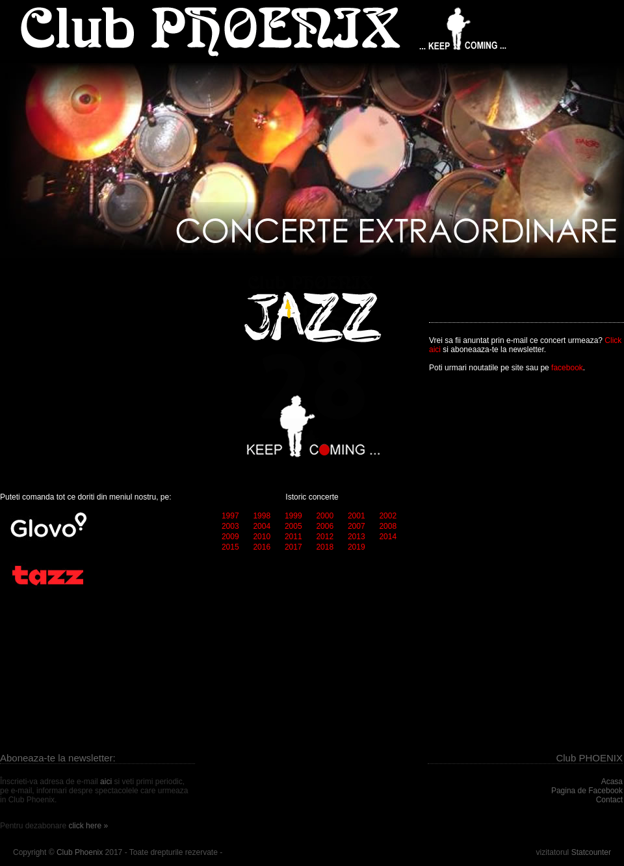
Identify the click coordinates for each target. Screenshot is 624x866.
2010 (261, 536)
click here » (88, 825)
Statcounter (591, 852)
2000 (324, 515)
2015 (230, 547)
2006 (324, 526)
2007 (356, 526)
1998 (261, 515)
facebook (567, 367)
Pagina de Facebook (587, 790)
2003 (230, 526)
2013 (356, 536)
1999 (293, 515)
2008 (387, 526)
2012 (324, 536)
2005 (293, 526)
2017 (293, 547)
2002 (387, 515)
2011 (293, 536)
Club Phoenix (80, 852)
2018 (324, 547)
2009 (230, 536)
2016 (261, 547)
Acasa (612, 781)
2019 (356, 547)
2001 (356, 515)
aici (106, 781)
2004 (261, 526)
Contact (609, 799)
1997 (230, 515)
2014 (387, 536)
